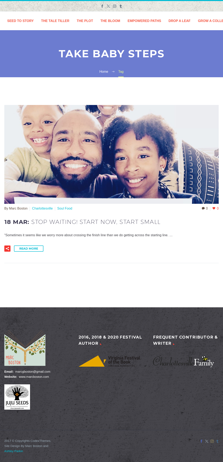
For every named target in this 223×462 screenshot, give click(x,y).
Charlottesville (42, 208)
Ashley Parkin (13, 451)
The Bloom (110, 21)
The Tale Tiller (55, 21)
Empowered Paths (144, 21)
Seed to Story (20, 21)
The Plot (85, 21)
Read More (28, 248)
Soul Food (64, 208)
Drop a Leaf (179, 21)
